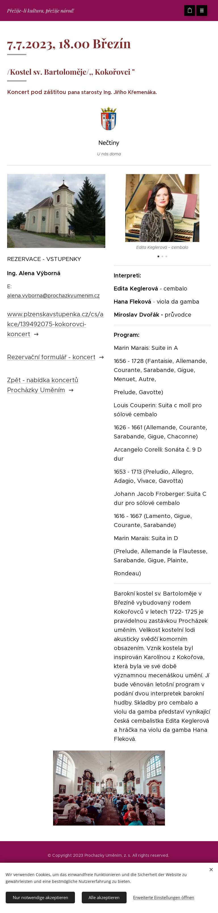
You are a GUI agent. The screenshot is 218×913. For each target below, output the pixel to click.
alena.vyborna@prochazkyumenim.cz (53, 296)
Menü (200, 10)
